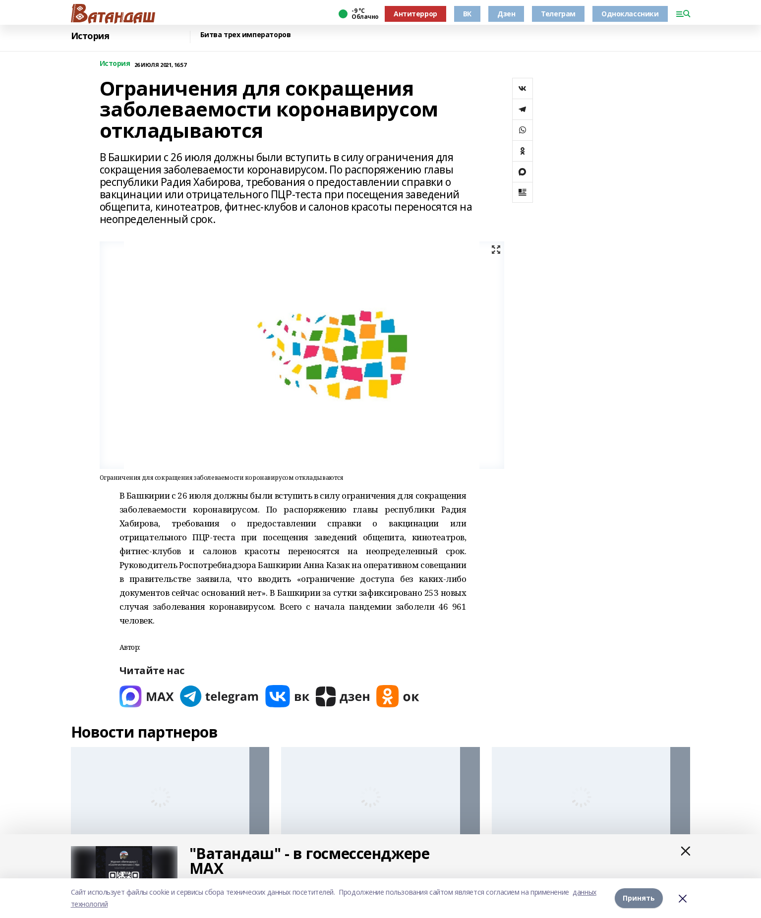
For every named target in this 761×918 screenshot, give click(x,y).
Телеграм (558, 13)
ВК (467, 13)
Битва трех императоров (245, 35)
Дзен (506, 13)
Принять (639, 898)
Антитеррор (415, 13)
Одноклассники (630, 13)
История (90, 36)
